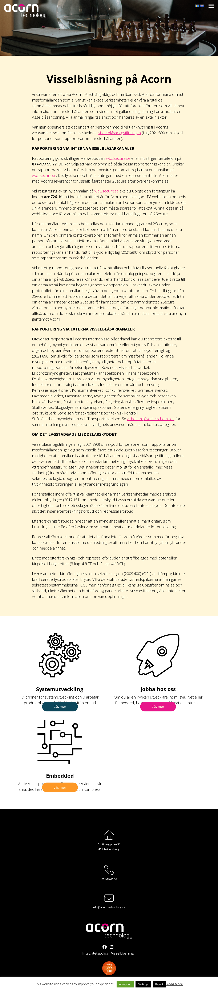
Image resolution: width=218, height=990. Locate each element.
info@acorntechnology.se (109, 907)
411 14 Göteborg (108, 849)
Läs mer (60, 706)
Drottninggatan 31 (109, 844)
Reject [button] (159, 984)
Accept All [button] (125, 984)
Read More (174, 984)
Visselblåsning (122, 953)
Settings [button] (143, 984)
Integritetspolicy (95, 953)
